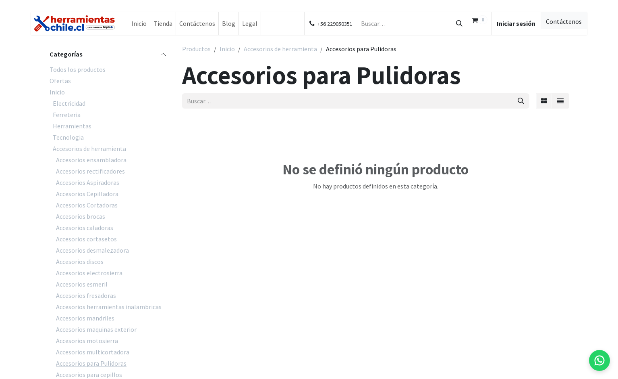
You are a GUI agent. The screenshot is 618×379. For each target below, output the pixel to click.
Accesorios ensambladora (91, 160)
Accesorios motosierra (87, 341)
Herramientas (72, 126)
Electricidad (69, 103)
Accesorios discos (80, 262)
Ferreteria (67, 115)
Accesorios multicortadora (92, 352)
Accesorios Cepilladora (87, 194)
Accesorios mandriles (85, 318)
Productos (196, 49)
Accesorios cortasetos (86, 239)
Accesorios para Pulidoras (91, 363)
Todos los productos (78, 69)
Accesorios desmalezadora (92, 250)
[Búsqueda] (459, 23)
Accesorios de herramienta (89, 148)
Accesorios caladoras (84, 228)
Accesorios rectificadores (90, 171)
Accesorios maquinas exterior (96, 329)
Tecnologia (68, 137)
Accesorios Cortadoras (87, 205)
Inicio (57, 92)
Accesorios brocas (80, 216)
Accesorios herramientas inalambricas (109, 307)
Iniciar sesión (516, 23)
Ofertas (60, 81)
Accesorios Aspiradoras (87, 182)
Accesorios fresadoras (86, 295)
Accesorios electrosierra (89, 273)
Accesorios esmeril (82, 284)
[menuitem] (139, 23)
